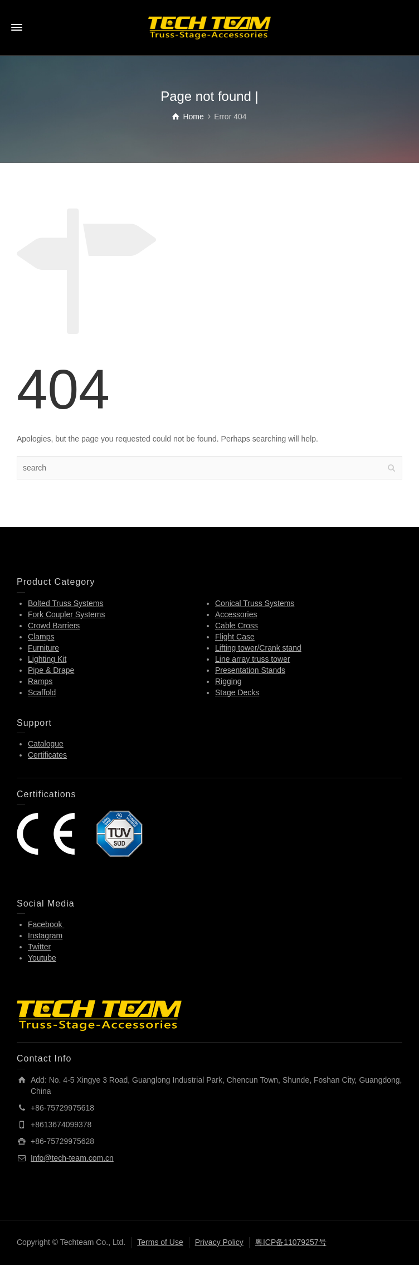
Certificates (47, 754)
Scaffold (42, 692)
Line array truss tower (252, 659)
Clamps (41, 636)
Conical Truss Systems (254, 603)
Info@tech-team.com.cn (72, 1157)
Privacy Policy (219, 1242)
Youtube (42, 957)
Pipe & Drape (51, 670)
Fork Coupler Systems (66, 614)
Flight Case (235, 636)
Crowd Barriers (54, 625)
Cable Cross (236, 625)
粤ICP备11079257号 (291, 1242)
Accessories (236, 614)
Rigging (228, 681)
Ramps (40, 681)
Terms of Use (160, 1242)
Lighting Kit (47, 659)
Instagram (45, 935)
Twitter (39, 946)
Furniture (43, 647)
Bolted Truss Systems (65, 603)
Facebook (46, 924)
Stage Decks (237, 692)
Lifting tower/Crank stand (258, 647)
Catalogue (46, 743)
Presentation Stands (250, 670)
